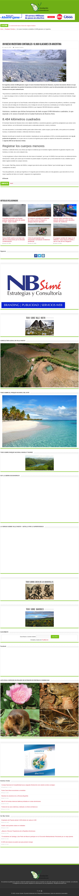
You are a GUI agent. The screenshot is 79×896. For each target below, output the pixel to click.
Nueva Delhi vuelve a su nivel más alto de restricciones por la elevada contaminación (13, 239)
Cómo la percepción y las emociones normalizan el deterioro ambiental (39, 239)
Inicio (1, 29)
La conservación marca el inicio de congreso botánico (22, 25)
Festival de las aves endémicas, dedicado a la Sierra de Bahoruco (19, 807)
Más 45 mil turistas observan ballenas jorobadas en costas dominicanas (21, 801)
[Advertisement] (39, 36)
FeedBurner (45, 640)
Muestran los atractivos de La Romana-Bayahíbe (14, 796)
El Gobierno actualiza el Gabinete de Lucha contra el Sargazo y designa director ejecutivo (38, 220)
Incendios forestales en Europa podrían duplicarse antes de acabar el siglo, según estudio (13, 220)
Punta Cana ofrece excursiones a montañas (13, 790)
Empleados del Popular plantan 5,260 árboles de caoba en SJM (18, 820)
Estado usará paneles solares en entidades (13, 825)
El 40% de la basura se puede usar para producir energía (17, 842)
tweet (11, 183)
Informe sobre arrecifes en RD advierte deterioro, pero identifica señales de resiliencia (63, 220)
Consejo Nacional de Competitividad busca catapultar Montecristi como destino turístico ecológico (28, 785)
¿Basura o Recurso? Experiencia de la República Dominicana (18, 831)
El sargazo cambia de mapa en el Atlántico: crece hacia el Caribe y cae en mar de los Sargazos (64, 239)
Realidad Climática (10, 29)
